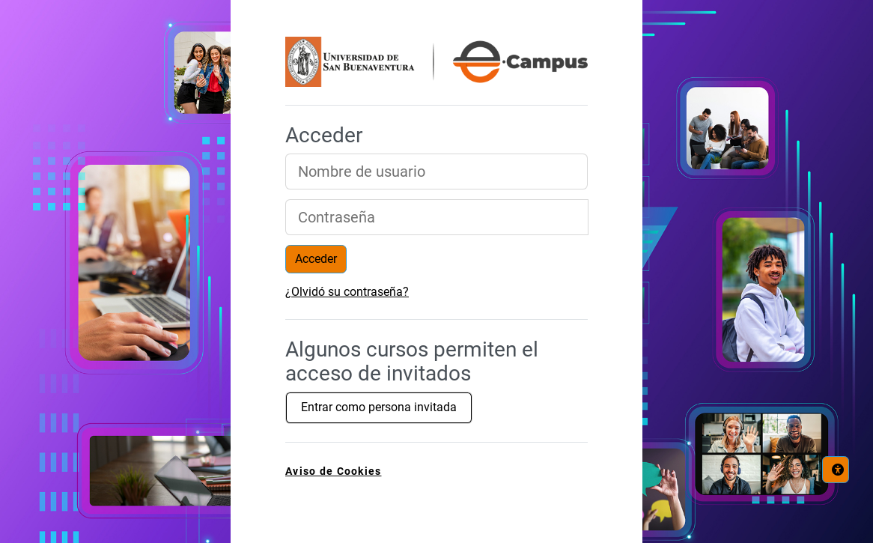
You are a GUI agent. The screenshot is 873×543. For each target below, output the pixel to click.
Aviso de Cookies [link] (333, 471)
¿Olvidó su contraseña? (347, 292)
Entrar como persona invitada (379, 407)
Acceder (316, 259)
